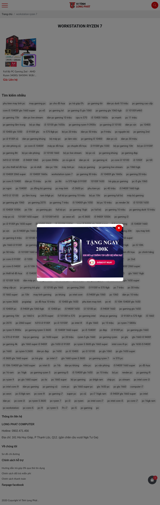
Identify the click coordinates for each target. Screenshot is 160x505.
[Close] (118, 228)
